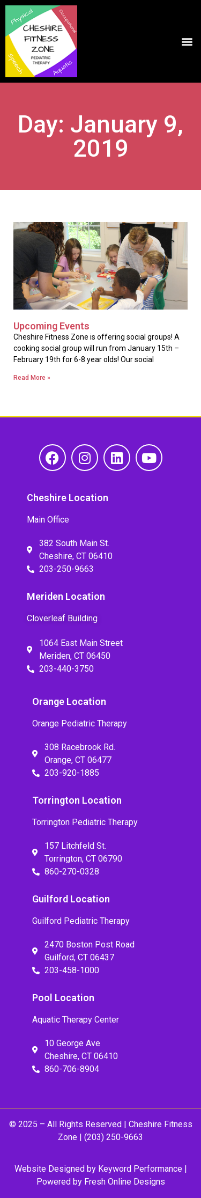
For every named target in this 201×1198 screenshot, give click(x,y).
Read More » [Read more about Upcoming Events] (31, 377)
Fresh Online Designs (124, 1182)
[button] (187, 41)
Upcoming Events (51, 326)
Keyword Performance (139, 1169)
